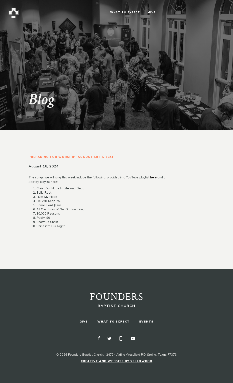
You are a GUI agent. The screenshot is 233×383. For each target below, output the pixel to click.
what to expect (125, 12)
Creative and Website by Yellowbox (116, 361)
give (151, 12)
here (153, 177)
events (146, 321)
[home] (14, 13)
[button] (221, 13)
